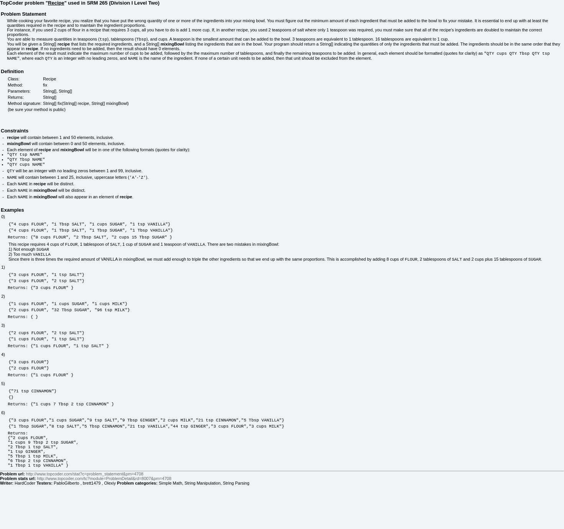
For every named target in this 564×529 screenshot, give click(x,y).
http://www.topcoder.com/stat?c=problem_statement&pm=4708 (84, 517)
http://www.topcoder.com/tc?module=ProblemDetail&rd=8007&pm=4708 (104, 522)
